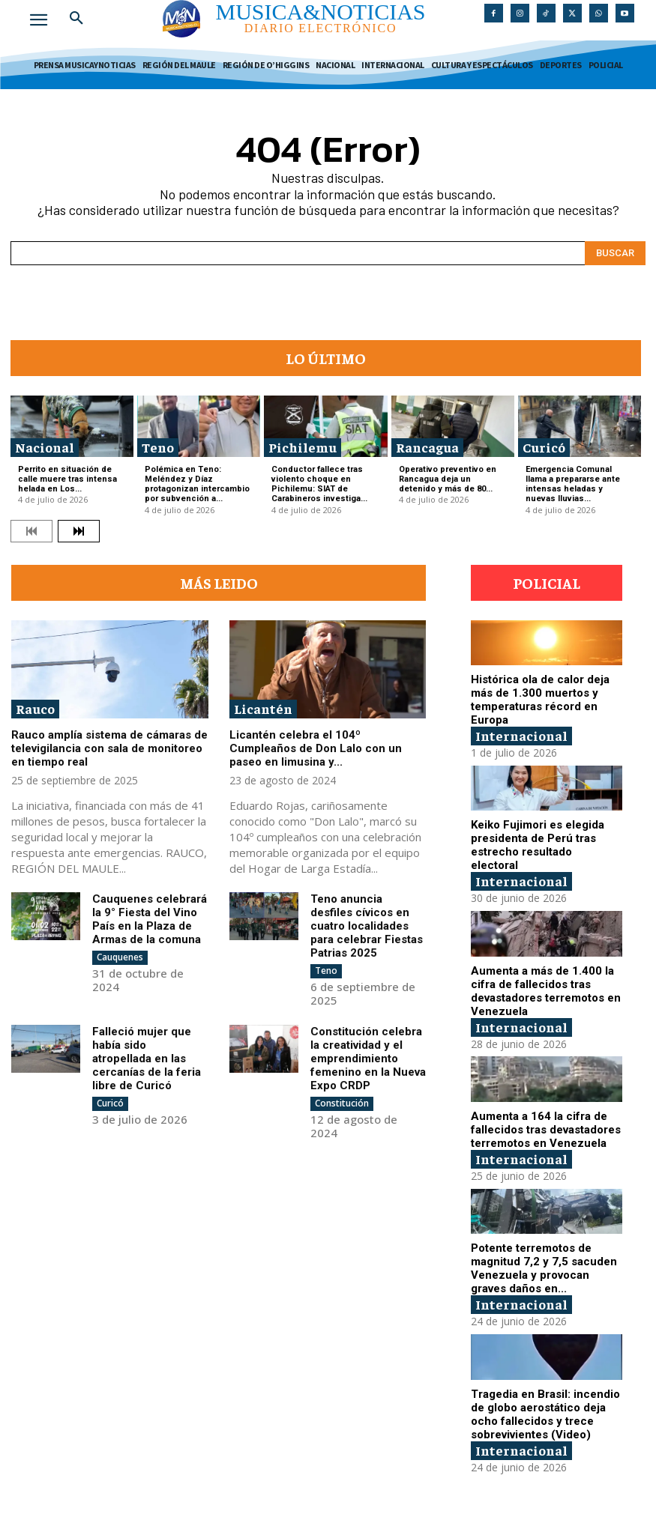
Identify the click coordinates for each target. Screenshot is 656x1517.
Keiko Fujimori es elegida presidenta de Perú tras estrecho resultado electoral (537, 845)
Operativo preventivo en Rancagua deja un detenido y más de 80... (447, 479)
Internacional (521, 735)
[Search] (615, 253)
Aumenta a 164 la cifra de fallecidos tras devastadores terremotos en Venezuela (546, 1129)
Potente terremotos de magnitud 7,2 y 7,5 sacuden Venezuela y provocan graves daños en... (544, 1268)
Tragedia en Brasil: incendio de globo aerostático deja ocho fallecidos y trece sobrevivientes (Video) (545, 1414)
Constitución (342, 1103)
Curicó (544, 446)
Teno (158, 446)
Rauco (35, 708)
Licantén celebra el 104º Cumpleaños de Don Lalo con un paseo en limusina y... (315, 748)
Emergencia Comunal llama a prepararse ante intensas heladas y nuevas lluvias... (573, 484)
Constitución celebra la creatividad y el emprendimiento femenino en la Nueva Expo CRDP (368, 1058)
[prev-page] (31, 531)
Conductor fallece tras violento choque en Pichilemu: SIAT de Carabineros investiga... (319, 484)
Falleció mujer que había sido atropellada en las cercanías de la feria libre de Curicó (146, 1058)
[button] (76, 18)
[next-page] (79, 531)
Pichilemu (302, 446)
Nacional (44, 446)
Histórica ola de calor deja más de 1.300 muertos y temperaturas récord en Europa (540, 700)
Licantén (263, 708)
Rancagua (427, 446)
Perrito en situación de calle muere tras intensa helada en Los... (67, 479)
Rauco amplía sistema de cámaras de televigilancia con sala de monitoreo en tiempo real (109, 748)
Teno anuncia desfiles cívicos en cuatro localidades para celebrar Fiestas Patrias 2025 (366, 926)
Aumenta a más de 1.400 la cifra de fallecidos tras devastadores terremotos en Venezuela (546, 991)
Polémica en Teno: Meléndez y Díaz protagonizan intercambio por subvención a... (197, 484)
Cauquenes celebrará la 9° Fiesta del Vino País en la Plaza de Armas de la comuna (149, 919)
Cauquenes (120, 957)
